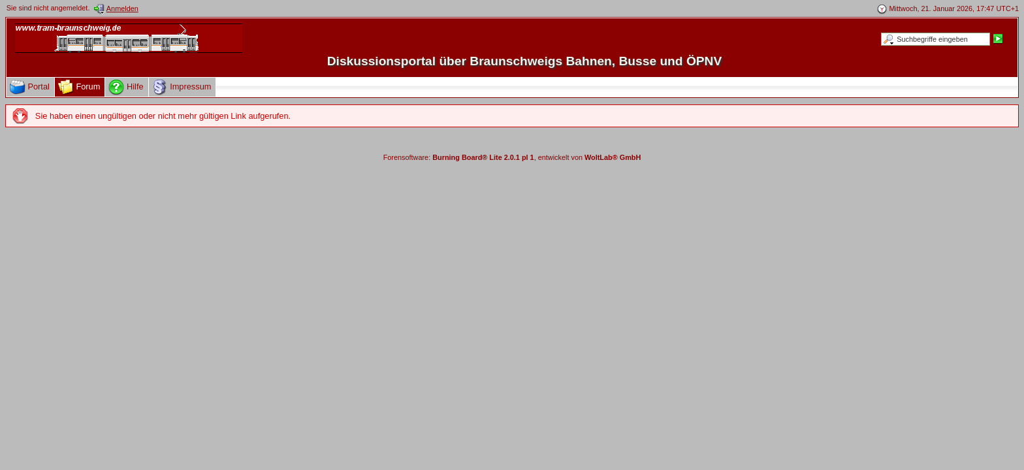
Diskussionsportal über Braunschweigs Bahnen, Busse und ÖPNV (524, 61)
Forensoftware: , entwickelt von (512, 157)
